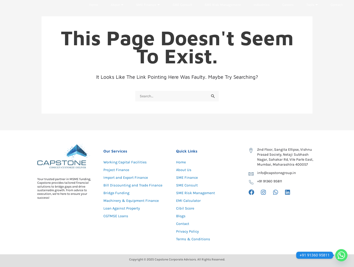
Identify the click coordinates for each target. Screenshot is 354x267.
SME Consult (182, 14)
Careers (288, 14)
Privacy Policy (188, 231)
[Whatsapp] (341, 255)
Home (94, 14)
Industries (262, 14)
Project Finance (117, 169)
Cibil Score (186, 208)
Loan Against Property (123, 208)
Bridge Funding (117, 193)
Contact (336, 14)
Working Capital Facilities (126, 162)
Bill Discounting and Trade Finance (135, 185)
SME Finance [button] (147, 14)
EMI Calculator (189, 200)
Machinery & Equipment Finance (133, 200)
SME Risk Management (223, 14)
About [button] (116, 14)
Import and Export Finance (128, 177)
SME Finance (188, 177)
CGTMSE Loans (116, 216)
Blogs (181, 216)
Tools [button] (312, 14)
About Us (184, 169)
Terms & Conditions (194, 239)
